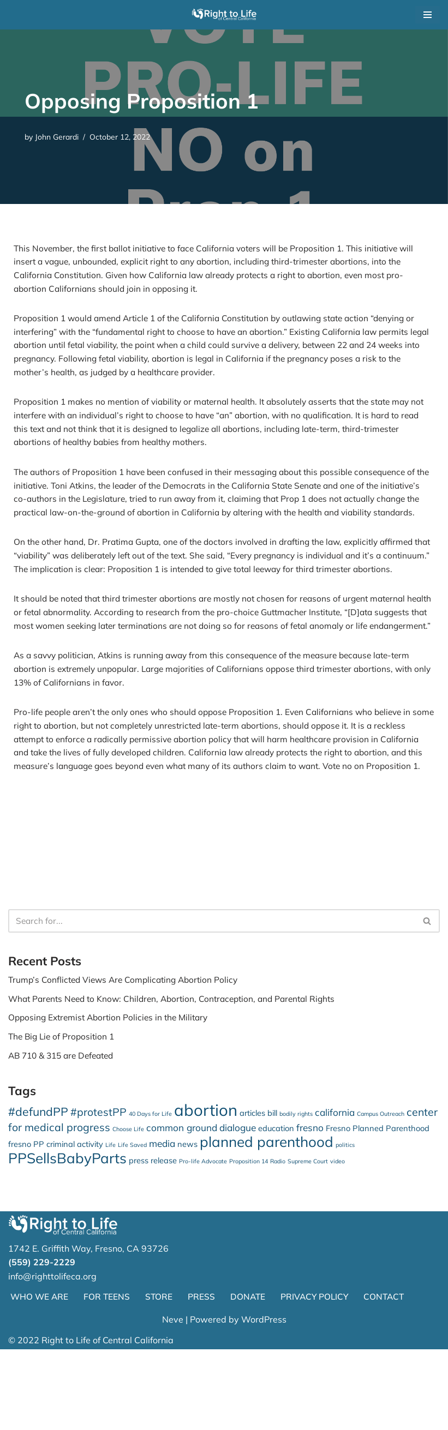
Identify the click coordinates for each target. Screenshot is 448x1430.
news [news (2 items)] (187, 1222)
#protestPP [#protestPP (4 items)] (98, 1188)
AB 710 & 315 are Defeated (65, 1130)
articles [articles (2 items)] (252, 1189)
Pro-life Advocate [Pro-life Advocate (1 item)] (203, 1240)
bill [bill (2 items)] (272, 1189)
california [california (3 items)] (335, 1188)
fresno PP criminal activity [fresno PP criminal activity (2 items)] (55, 1222)
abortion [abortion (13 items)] (205, 1186)
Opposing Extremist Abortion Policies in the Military (112, 1091)
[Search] (211, 993)
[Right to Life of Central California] (224, 15)
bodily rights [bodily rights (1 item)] (296, 1190)
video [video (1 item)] (337, 1240)
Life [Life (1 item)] (110, 1223)
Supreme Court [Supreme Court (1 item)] (308, 1240)
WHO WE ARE (40, 1377)
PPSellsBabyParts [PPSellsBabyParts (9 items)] (67, 1237)
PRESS (204, 1377)
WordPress (263, 1400)
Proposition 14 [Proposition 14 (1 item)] (248, 1240)
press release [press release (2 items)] (153, 1239)
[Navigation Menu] (427, 14)
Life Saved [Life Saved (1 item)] (132, 1223)
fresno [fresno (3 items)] (310, 1204)
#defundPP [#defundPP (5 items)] (38, 1188)
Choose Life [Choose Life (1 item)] (128, 1206)
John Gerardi (58, 137)
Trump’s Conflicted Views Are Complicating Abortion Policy (127, 1053)
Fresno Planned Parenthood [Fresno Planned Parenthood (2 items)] (377, 1205)
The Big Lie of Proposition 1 (63, 1111)
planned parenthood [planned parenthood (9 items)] (266, 1220)
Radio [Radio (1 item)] (277, 1240)
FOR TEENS (108, 1377)
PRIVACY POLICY (319, 1377)
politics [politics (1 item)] (345, 1223)
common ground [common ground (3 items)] (181, 1204)
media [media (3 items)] (162, 1222)
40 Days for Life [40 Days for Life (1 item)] (150, 1190)
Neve (172, 1400)
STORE (161, 1377)
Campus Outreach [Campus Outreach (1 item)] (380, 1190)
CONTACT (390, 1377)
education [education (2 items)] (276, 1205)
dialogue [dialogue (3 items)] (237, 1204)
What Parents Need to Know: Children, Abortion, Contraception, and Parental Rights (179, 1072)
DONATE (251, 1377)
